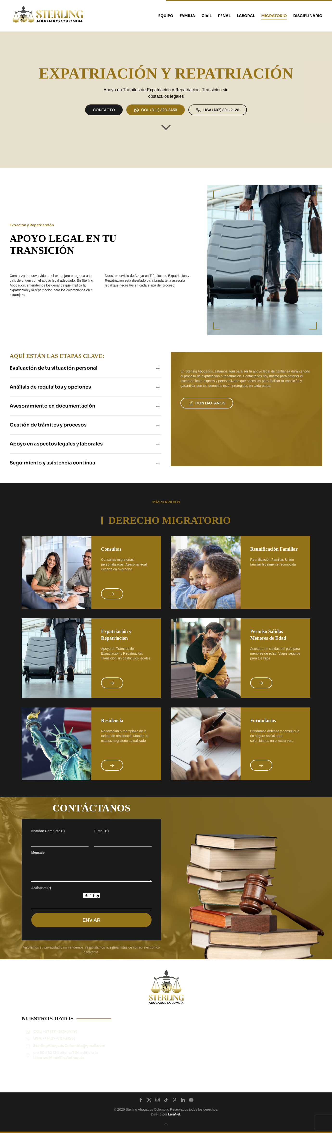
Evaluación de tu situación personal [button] (45, 368)
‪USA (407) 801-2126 (217, 110)
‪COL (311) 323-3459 (155, 110)
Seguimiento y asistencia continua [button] (43, 463)
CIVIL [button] (206, 15)
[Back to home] (48, 15)
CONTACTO (104, 110)
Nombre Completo (48, 840)
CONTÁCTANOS (198, 403)
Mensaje (38, 861)
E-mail (101, 840)
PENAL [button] (224, 15)
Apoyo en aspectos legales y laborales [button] (47, 444)
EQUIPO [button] (165, 15)
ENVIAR (91, 929)
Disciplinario (307, 15)
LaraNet (174, 1114)
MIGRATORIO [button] (274, 15)
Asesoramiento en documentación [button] (43, 406)
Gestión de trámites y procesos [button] (39, 425)
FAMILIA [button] (187, 15)
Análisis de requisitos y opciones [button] (41, 387)
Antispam (41, 897)
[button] (166, 1124)
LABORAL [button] (246, 15)
